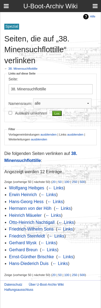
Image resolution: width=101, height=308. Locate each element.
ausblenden (48, 134)
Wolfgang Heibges (26, 188)
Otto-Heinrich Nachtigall (32, 222)
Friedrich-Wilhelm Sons (31, 229)
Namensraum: (20, 103)
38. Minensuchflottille (22, 68)
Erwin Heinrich (23, 194)
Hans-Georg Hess (26, 201)
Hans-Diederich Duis (29, 263)
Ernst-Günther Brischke (31, 256)
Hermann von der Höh (30, 208)
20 (54, 181)
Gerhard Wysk (23, 242)
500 (82, 181)
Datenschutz (13, 284)
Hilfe (92, 16)
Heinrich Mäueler (25, 215)
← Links (56, 188)
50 (60, 181)
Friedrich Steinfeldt (27, 236)
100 (66, 181)
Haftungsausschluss (18, 290)
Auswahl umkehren (31, 113)
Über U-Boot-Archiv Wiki (46, 284)
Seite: (13, 79)
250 (74, 181)
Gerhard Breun (23, 249)
